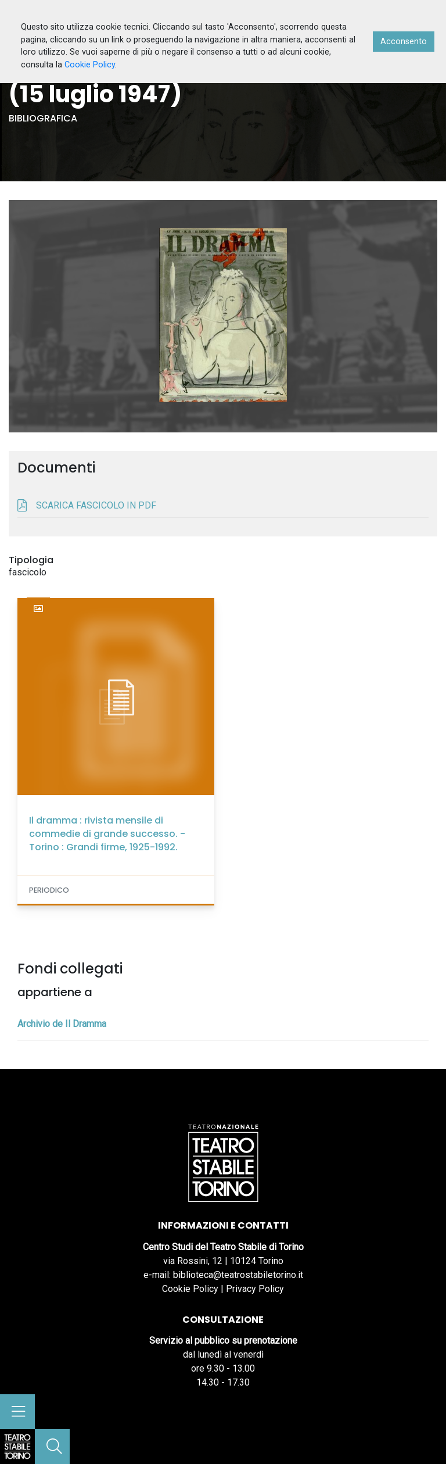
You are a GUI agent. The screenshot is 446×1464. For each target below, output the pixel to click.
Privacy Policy (255, 1288)
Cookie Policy (190, 1288)
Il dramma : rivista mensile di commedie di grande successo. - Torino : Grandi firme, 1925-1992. (107, 834)
